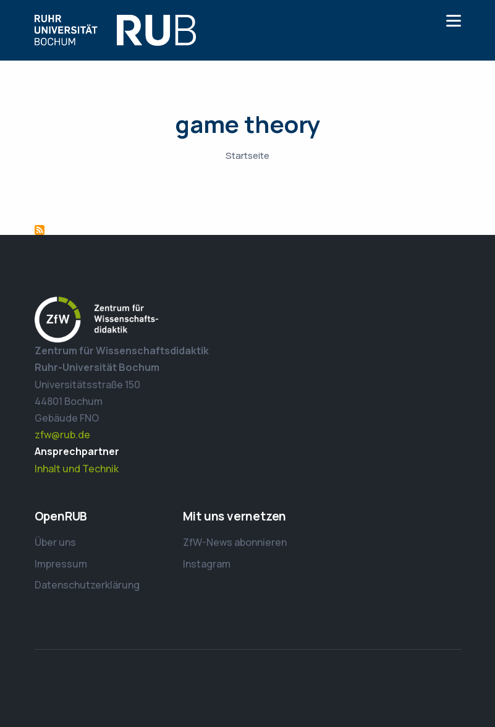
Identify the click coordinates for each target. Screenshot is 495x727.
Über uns (55, 542)
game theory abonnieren (39, 230)
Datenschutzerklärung (87, 585)
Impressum (61, 564)
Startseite (247, 155)
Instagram (207, 564)
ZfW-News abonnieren (235, 542)
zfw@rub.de (62, 434)
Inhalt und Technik (77, 468)
